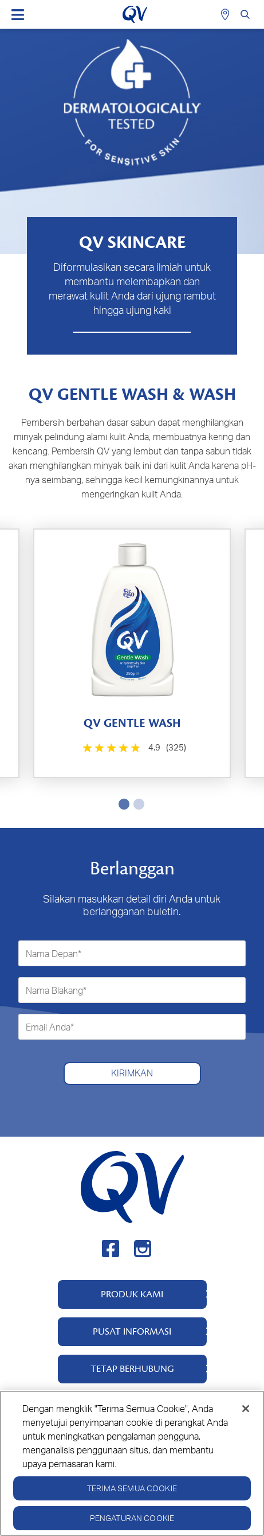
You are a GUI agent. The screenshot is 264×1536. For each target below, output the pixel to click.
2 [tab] (137, 804)
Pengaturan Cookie (132, 1518)
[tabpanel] (132, 653)
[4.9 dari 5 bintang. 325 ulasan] (132, 748)
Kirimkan (132, 1073)
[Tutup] (245, 1408)
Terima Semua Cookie (132, 1488)
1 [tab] (122, 804)
